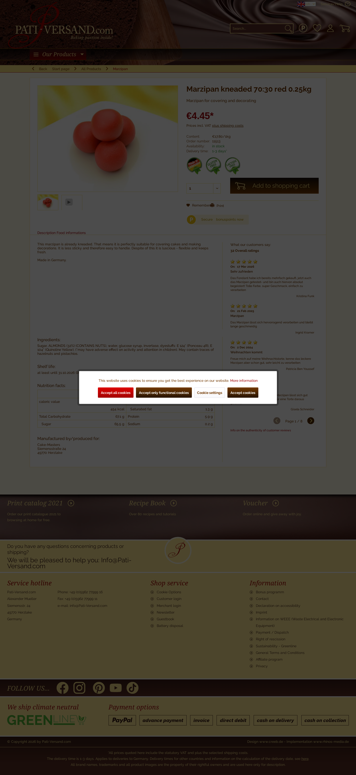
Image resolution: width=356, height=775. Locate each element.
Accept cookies (242, 393)
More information (244, 381)
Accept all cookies (116, 393)
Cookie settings (209, 393)
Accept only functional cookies (164, 393)
